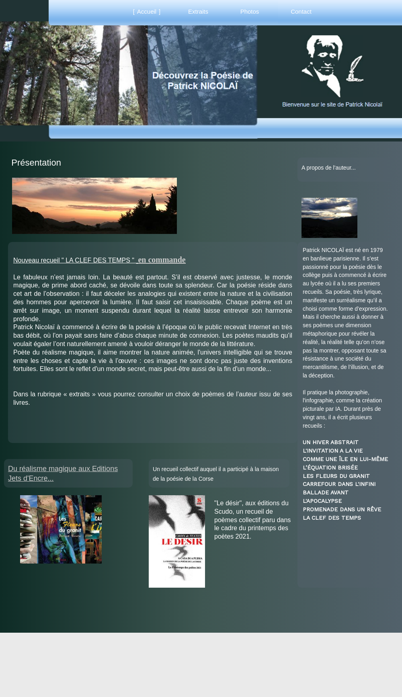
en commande (161, 259)
